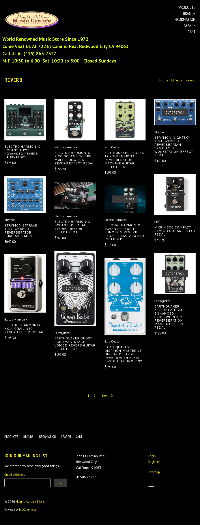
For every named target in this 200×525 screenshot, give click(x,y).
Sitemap (154, 476)
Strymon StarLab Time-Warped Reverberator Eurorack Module (21, 234)
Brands (189, 13)
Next (107, 400)
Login (152, 460)
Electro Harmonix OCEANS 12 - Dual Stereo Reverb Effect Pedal (72, 231)
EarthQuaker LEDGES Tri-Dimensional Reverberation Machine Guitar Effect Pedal (124, 164)
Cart (192, 32)
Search (190, 25)
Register (154, 466)
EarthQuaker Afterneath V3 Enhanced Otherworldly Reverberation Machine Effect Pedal (169, 321)
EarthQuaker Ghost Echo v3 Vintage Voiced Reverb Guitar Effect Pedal (74, 347)
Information (184, 19)
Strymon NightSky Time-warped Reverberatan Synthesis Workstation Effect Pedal (173, 150)
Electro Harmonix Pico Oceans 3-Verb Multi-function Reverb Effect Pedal (74, 162)
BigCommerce (28, 514)
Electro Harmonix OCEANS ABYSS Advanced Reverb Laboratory (22, 155)
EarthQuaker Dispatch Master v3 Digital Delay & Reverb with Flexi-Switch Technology (123, 358)
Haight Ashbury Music (30, 505)
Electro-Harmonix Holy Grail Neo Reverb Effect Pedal (24, 332)
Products (187, 7)
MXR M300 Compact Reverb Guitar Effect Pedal (174, 234)
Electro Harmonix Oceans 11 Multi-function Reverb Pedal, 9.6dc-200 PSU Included (124, 236)
